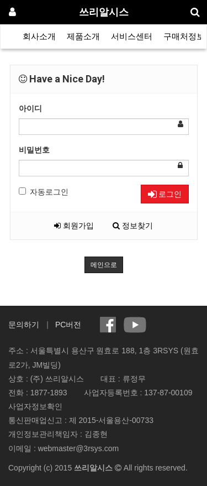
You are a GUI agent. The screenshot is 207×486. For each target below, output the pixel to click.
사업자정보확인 (35, 406)
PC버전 (68, 324)
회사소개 (39, 36)
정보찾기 (133, 225)
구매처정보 (184, 36)
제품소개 (83, 36)
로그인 (165, 194)
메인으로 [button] (104, 265)
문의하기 (23, 324)
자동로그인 (43, 191)
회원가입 (74, 225)
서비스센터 (131, 36)
